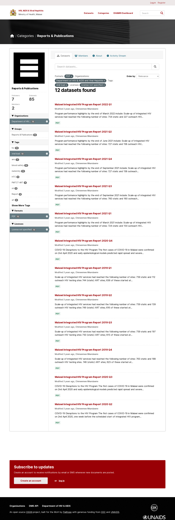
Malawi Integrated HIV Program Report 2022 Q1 (83, 104)
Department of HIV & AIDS (56, 506)
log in (62, 480)
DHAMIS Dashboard (123, 13)
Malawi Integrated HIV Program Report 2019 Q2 (83, 295)
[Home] (12, 36)
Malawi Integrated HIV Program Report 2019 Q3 (83, 322)
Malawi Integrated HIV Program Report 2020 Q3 (83, 377)
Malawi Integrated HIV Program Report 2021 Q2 (83, 131)
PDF (58, 123)
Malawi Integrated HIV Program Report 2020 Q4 (84, 240)
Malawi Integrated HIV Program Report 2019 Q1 (83, 268)
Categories (103, 13)
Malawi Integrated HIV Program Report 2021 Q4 (83, 158)
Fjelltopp (67, 512)
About (97, 55)
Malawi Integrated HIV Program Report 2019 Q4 (83, 349)
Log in (153, 3)
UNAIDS (115, 512)
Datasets (89, 13)
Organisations (17, 506)
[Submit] (163, 13)
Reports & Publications (55, 36)
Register (161, 3)
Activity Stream (116, 55)
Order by (131, 76)
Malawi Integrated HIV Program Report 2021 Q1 (83, 213)
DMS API (33, 506)
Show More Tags (21, 205)
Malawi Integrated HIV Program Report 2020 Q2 (83, 404)
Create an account (31, 480)
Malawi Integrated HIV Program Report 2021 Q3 (83, 186)
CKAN (29, 512)
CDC (103, 512)
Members (81, 55)
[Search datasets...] (152, 13)
